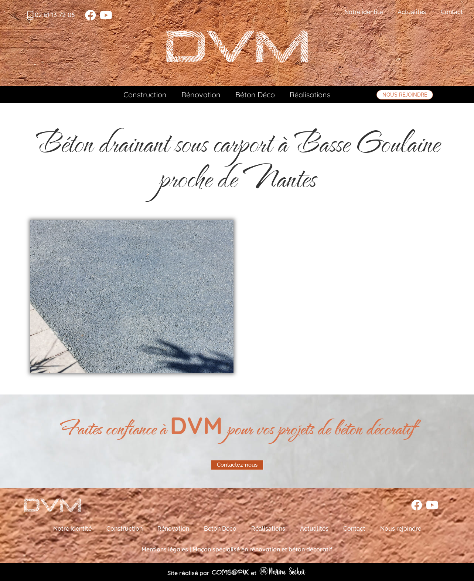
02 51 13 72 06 (55, 15)
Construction (145, 94)
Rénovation (201, 94)
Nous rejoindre (400, 528)
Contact (452, 12)
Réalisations (310, 94)
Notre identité (363, 12)
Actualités (412, 12)
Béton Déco (255, 94)
